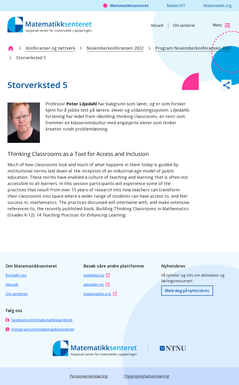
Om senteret (184, 25)
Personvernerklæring (89, 376)
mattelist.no (96, 275)
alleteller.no (96, 284)
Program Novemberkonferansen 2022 (193, 48)
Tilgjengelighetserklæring (146, 376)
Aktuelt (157, 25)
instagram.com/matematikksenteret (40, 329)
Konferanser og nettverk (50, 48)
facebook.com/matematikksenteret (39, 320)
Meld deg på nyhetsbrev (187, 290)
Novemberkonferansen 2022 (115, 48)
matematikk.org (100, 293)
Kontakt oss (16, 275)
